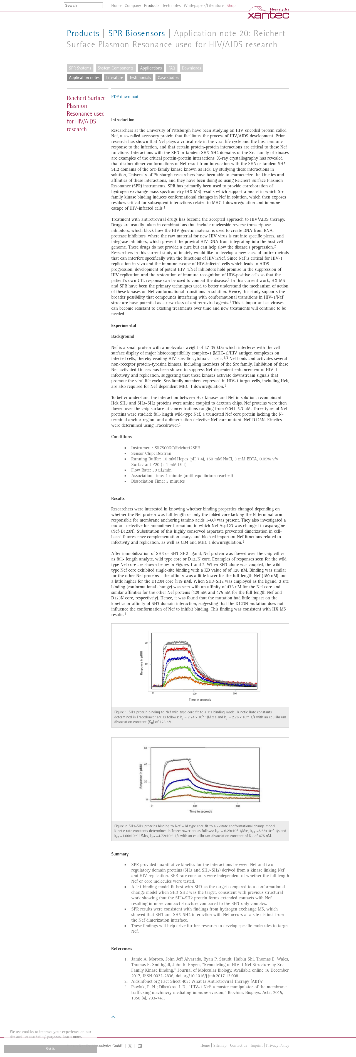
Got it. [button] (50, 1049)
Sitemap (219, 1045)
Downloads (191, 68)
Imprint (257, 1045)
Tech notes (171, 5)
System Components (116, 68)
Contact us (238, 1045)
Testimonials (140, 77)
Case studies (168, 77)
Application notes (84, 77)
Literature (114, 77)
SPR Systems (80, 68)
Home (205, 1045)
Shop (231, 5)
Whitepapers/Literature (204, 5)
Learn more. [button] (72, 1036)
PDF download (124, 97)
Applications (151, 68)
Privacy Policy (277, 1045)
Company (133, 5)
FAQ (172, 68)
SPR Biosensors (136, 33)
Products (83, 33)
